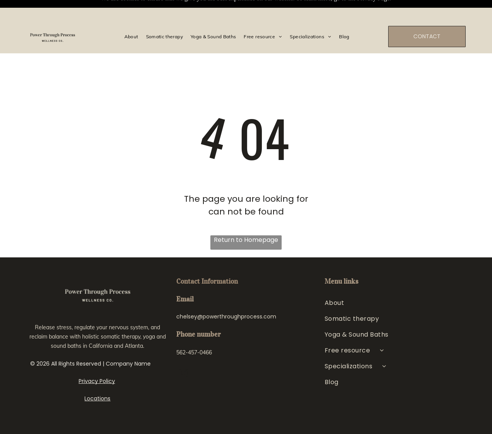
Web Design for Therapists (218, 418)
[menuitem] (131, 17)
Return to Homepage (246, 220)
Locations (97, 379)
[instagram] (183, 355)
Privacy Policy (97, 362)
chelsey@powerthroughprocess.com (226, 297)
